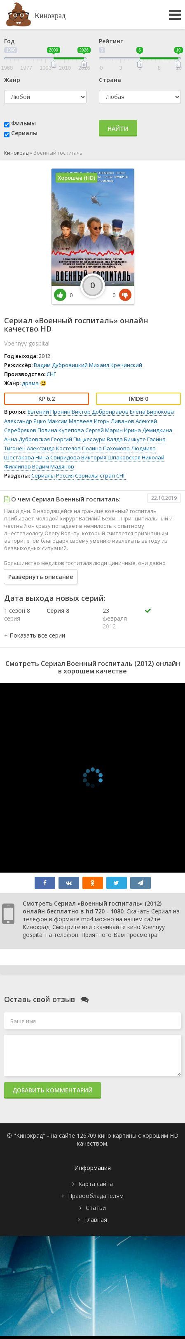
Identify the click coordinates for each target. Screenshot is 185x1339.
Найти (118, 128)
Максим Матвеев (70, 421)
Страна (110, 80)
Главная (95, 1220)
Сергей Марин (104, 430)
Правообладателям (96, 1196)
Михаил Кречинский (115, 365)
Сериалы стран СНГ (100, 475)
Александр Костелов (54, 448)
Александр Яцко (25, 421)
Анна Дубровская (27, 439)
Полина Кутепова (60, 430)
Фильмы (23, 123)
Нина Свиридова (57, 457)
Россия (65, 475)
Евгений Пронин (49, 411)
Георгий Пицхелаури (78, 439)
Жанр (12, 80)
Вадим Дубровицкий (61, 365)
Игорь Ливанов (114, 421)
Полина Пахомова (106, 448)
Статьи (96, 1208)
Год (9, 41)
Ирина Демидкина (148, 430)
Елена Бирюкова (152, 411)
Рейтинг (111, 41)
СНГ (51, 374)
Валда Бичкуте (126, 439)
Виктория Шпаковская (111, 457)
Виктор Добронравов (100, 411)
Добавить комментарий (52, 1090)
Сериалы (24, 133)
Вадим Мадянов (53, 466)
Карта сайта (95, 1184)
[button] (34, 635)
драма (30, 383)
